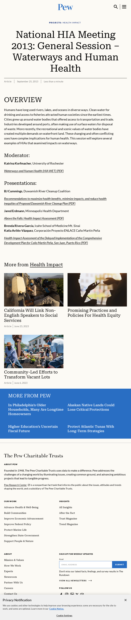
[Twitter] (77, 594)
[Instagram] (67, 594)
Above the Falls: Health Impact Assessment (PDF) (34, 218)
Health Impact (46, 264)
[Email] (85, 564)
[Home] (33, 456)
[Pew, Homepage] (65, 6)
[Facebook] (61, 594)
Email (61, 559)
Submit (119, 564)
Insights (64, 501)
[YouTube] (82, 594)
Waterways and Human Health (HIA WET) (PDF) (34, 171)
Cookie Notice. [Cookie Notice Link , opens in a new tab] (56, 611)
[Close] (125, 602)
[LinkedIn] (72, 594)
